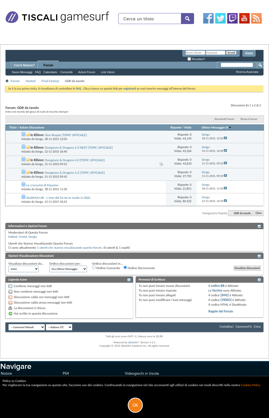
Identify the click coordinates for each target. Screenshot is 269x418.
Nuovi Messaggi (22, 72)
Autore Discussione (31, 127)
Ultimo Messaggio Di (216, 127)
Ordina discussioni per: (65, 263)
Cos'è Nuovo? (24, 65)
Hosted (30, 81)
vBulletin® (134, 342)
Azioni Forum (86, 72)
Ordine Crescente (106, 268)
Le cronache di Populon (42, 185)
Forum (48, 65)
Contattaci (227, 326)
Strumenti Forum (224, 119)
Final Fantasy (50, 81)
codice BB (217, 286)
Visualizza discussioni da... (26, 263)
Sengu (39, 139)
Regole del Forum (220, 311)
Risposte (175, 127)
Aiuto (249, 53)
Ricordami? (196, 59)
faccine (217, 290)
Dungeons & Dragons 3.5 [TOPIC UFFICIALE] (75, 173)
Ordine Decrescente (139, 268)
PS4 (66, 373)
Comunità (66, 72)
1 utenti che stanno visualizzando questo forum (69, 247)
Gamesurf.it (244, 326)
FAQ (38, 72)
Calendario (50, 72)
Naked (12, 237)
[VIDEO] (226, 300)
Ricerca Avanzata (247, 71)
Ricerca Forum (249, 119)
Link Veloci (108, 72)
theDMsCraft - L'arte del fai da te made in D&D (58, 198)
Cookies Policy (250, 385)
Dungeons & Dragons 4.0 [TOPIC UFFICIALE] (75, 160)
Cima (258, 213)
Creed (23, 237)
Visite (187, 127)
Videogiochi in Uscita (142, 373)
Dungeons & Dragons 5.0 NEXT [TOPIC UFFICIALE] (79, 147)
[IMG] (224, 295)
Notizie (6, 373)
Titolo (13, 127)
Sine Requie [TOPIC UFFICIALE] (66, 135)
